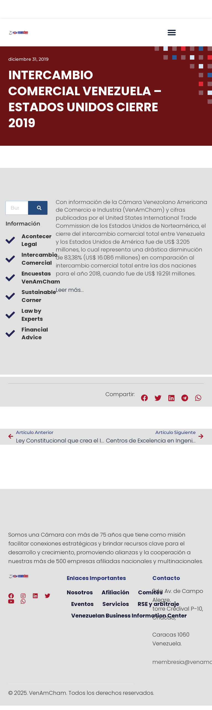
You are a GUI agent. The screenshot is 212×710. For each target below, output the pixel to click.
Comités (150, 592)
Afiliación (115, 592)
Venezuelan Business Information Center (129, 615)
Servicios (115, 604)
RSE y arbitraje (158, 604)
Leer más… (70, 290)
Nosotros (80, 592)
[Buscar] (37, 208)
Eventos (82, 604)
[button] (171, 32)
